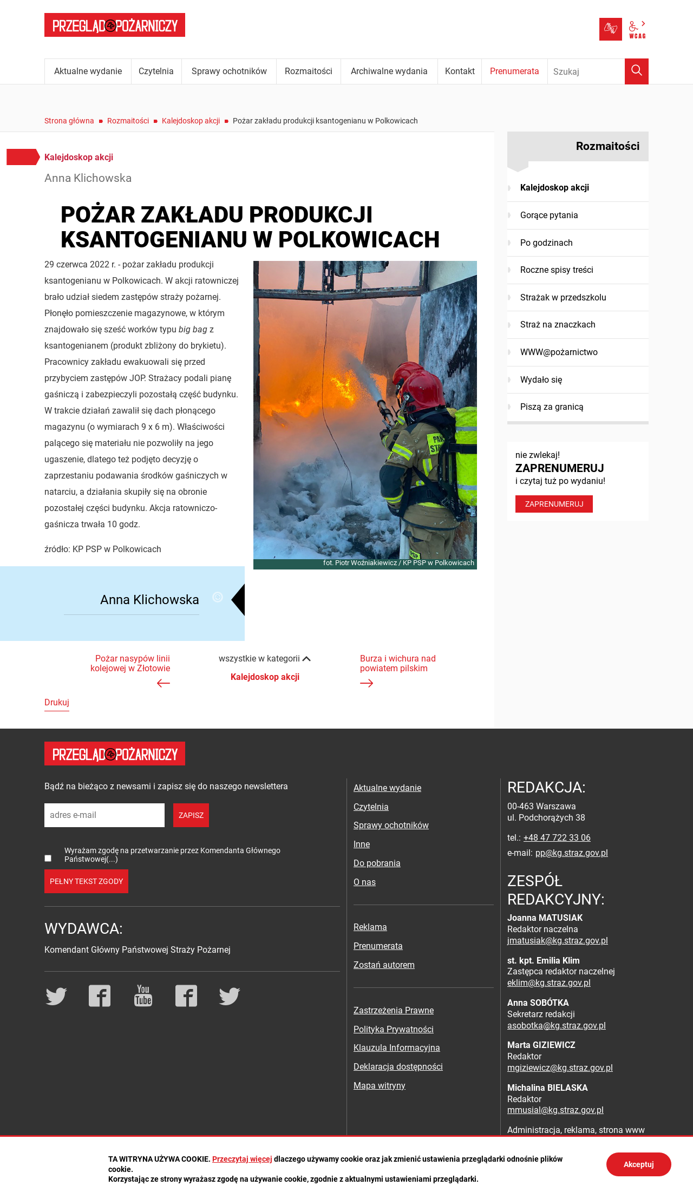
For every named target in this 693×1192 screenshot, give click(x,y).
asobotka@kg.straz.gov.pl (556, 1025)
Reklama (370, 927)
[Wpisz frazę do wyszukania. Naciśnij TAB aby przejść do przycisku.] (598, 71)
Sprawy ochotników (391, 825)
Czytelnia (371, 807)
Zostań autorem (384, 965)
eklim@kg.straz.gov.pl (549, 983)
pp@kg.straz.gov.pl (571, 853)
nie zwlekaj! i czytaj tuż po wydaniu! (577, 481)
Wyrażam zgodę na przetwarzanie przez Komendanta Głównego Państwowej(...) (172, 854)
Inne (362, 844)
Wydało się (541, 380)
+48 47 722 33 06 (557, 838)
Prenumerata (378, 946)
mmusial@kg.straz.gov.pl (555, 1110)
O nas (365, 882)
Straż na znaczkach (558, 324)
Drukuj (56, 702)
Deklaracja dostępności (398, 1067)
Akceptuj (639, 1164)
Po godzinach (546, 243)
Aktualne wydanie (387, 788)
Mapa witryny (380, 1085)
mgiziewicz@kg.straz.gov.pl (560, 1068)
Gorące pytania (549, 215)
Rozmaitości (128, 120)
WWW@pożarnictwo (559, 352)
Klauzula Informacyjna (397, 1048)
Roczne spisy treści (556, 270)
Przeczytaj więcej (242, 1159)
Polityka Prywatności (394, 1029)
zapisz (191, 815)
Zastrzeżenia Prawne (394, 1010)
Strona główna (69, 120)
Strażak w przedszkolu (563, 297)
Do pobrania (377, 863)
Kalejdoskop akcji (191, 120)
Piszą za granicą (552, 407)
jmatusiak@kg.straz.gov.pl (557, 940)
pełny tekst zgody (86, 881)
